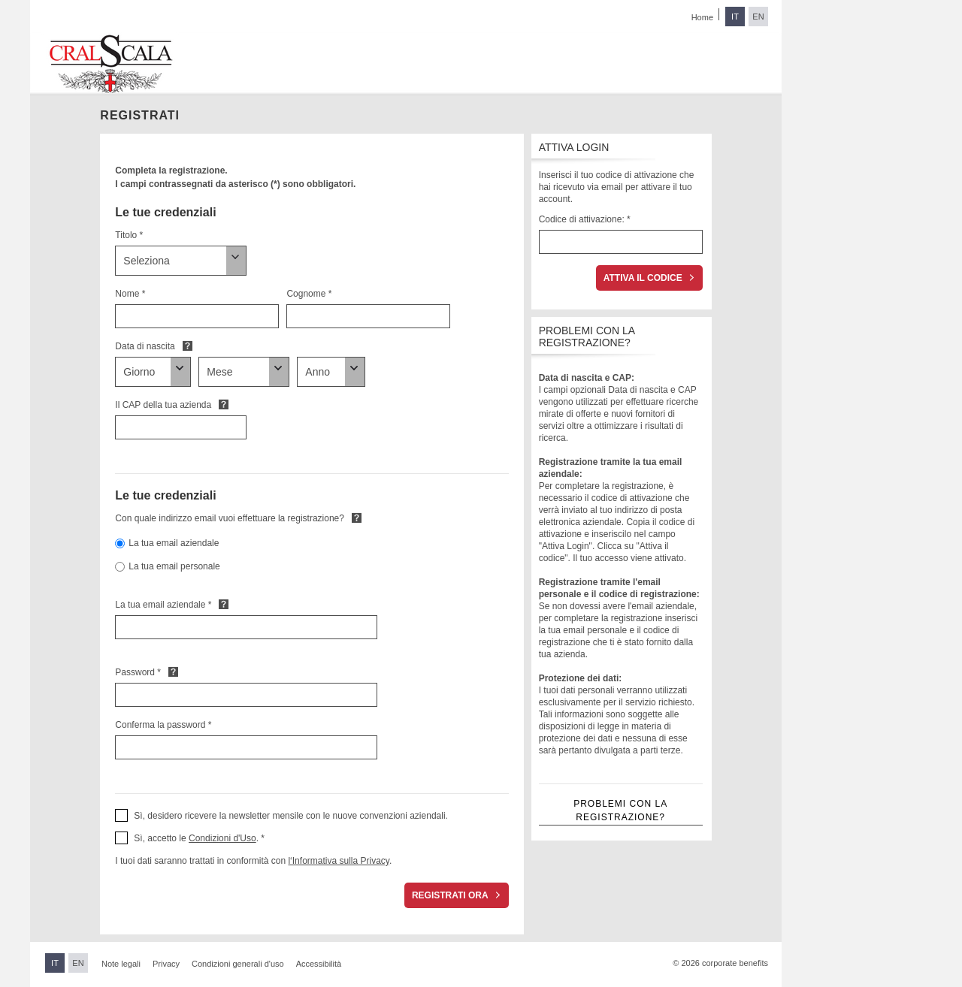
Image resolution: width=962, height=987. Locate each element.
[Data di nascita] (153, 372)
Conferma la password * (163, 725)
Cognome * (308, 293)
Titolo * (129, 235)
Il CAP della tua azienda (163, 405)
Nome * (130, 293)
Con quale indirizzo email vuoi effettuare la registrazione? (229, 518)
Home (702, 17)
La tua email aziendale (174, 543)
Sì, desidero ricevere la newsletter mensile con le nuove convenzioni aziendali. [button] (291, 815)
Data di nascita (144, 346)
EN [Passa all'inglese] (758, 16)
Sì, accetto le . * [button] (199, 838)
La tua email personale (174, 566)
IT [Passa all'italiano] (735, 16)
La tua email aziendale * (163, 604)
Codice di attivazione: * (585, 219)
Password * (138, 672)
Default (187, 345)
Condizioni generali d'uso (238, 963)
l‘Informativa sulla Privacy (338, 861)
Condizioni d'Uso (222, 838)
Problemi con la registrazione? (620, 810)
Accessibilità (319, 963)
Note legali (121, 963)
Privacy (166, 963)
